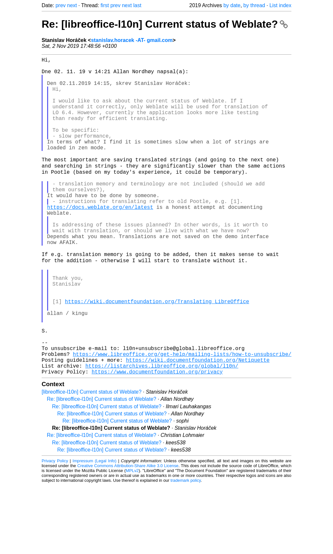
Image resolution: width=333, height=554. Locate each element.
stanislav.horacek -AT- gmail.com (132, 40)
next (72, 5)
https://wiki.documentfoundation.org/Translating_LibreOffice (157, 354)
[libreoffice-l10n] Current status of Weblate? (91, 460)
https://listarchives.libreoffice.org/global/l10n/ (161, 433)
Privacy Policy (55, 529)
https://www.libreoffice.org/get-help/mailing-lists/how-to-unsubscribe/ (182, 418)
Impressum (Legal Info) (94, 529)
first (104, 5)
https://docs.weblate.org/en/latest (100, 239)
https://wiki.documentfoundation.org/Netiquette (198, 425)
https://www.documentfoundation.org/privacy (157, 440)
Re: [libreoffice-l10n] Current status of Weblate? (165, 24)
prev (61, 5)
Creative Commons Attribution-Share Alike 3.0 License (128, 534)
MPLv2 (132, 539)
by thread (254, 5)
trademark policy (185, 549)
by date (231, 5)
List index (280, 5)
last (137, 5)
